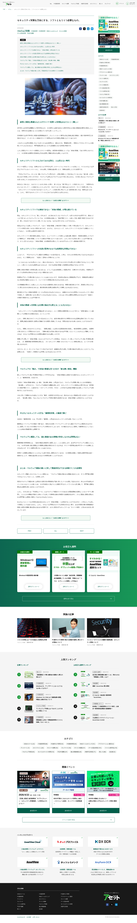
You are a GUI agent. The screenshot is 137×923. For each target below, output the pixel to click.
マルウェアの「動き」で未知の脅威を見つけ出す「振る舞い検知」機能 (40, 60)
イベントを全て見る (68, 823)
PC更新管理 (55, 3)
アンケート (103, 75)
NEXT (82, 531)
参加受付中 (109, 50)
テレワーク (106, 3)
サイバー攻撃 (63, 3)
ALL (49, 3)
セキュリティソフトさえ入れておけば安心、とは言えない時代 (37, 46)
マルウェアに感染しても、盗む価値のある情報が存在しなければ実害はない (41, 67)
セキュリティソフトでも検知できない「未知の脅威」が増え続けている (40, 50)
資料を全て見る (68, 599)
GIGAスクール (104, 59)
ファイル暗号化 (104, 91)
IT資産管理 (34, 31)
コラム (9, 9)
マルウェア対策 (73, 3)
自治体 (102, 110)
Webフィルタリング (52, 31)
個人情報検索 (104, 104)
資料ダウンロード (33, 587)
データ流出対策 (21, 33)
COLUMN (20, 892)
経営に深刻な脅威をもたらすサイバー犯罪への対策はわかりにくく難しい (40, 43)
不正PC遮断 (30, 33)
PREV (29, 531)
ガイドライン (92, 3)
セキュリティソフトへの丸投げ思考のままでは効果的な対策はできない (40, 53)
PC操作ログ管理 (104, 62)
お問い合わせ (36, 921)
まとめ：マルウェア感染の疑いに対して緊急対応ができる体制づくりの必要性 (41, 71)
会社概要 (29, 921)
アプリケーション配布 (106, 72)
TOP (4, 9)
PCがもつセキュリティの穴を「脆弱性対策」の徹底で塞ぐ (36, 64)
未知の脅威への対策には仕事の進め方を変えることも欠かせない (38, 57)
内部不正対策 (83, 3)
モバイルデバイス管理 (106, 97)
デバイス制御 (63, 31)
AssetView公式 (21, 921)
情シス (99, 3)
